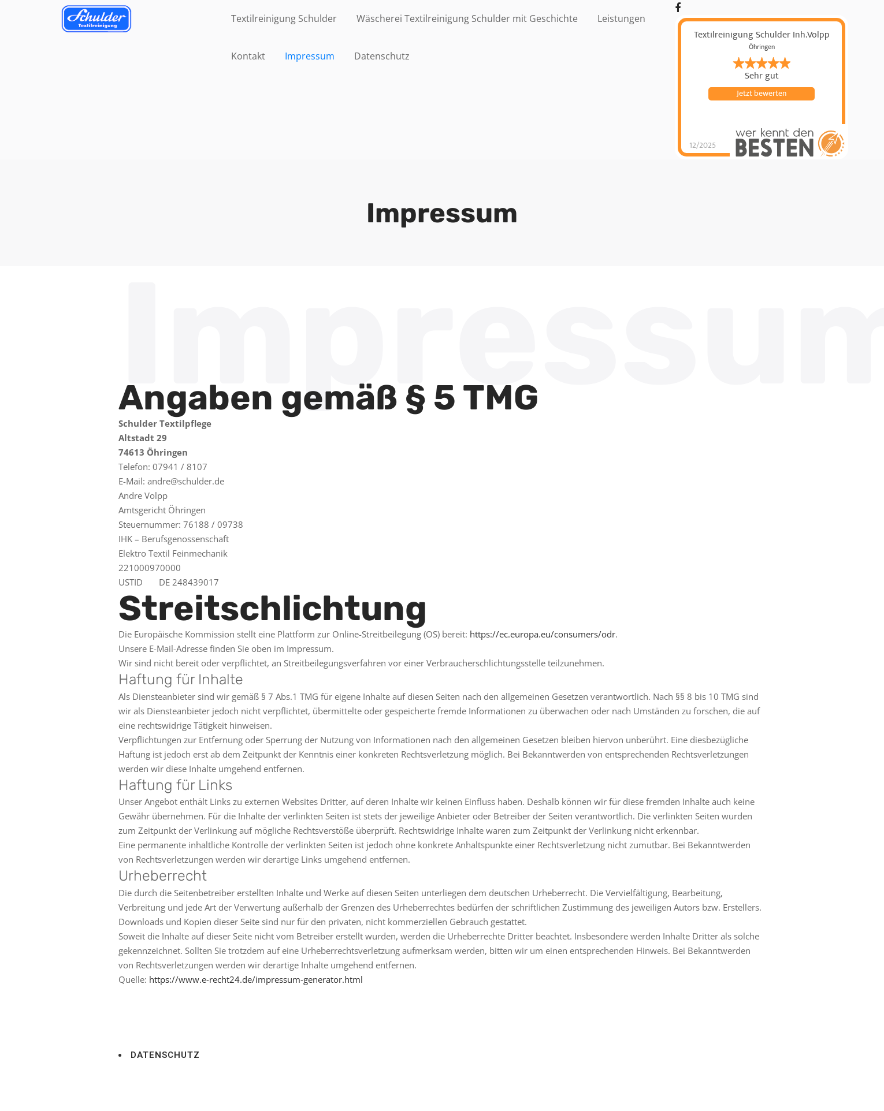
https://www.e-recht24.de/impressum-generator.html (256, 979)
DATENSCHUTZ (165, 1055)
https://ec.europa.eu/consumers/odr (542, 634)
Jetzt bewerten (761, 93)
